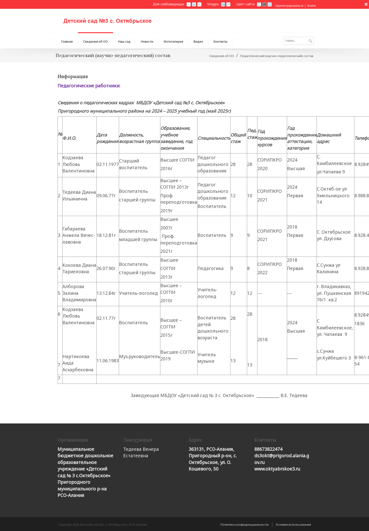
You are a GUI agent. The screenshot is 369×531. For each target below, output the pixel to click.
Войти (312, 6)
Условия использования (293, 524)
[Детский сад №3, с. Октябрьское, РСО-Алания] (114, 19)
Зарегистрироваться (289, 6)
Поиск (310, 41)
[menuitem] (95, 40)
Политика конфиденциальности (244, 524)
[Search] (299, 41)
